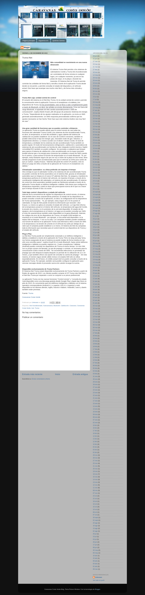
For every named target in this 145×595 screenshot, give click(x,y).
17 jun (95, 545)
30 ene (95, 379)
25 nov (95, 463)
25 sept (95, 192)
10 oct (95, 186)
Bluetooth (56, 305)
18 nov (95, 178)
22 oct (95, 498)
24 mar (95, 311)
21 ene (95, 398)
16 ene (95, 83)
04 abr (95, 563)
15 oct (95, 507)
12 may (95, 75)
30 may (95, 550)
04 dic (95, 88)
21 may (95, 105)
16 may (95, 257)
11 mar (95, 124)
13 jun (95, 230)
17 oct (95, 183)
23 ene (95, 143)
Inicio (57, 374)
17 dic (95, 430)
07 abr (95, 110)
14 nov (95, 479)
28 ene (95, 384)
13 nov (95, 482)
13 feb (95, 352)
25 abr (95, 273)
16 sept (95, 194)
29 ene (95, 140)
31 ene (95, 376)
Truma (30, 293)
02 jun (95, 240)
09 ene (95, 414)
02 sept (95, 520)
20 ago (95, 523)
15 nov (95, 477)
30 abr (95, 268)
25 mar (95, 308)
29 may (95, 102)
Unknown (98, 577)
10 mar (95, 126)
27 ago (95, 213)
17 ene (95, 401)
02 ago (95, 531)
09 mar (95, 129)
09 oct (95, 189)
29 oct (95, 181)
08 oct (95, 512)
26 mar (95, 113)
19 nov (95, 175)
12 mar (95, 319)
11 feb (95, 357)
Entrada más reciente (32, 374)
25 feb (95, 135)
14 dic (95, 436)
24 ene (95, 390)
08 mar (95, 569)
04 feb (95, 371)
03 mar (95, 330)
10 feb (95, 360)
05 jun (95, 235)
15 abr (95, 284)
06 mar (95, 325)
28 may (95, 246)
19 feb (95, 344)
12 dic (95, 441)
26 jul (95, 534)
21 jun (95, 59)
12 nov (95, 485)
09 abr (95, 289)
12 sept (95, 200)
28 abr (95, 270)
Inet (32, 308)
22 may (95, 251)
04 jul (95, 539)
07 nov (95, 493)
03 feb (95, 374)
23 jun (95, 221)
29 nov (95, 455)
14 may (95, 259)
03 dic (95, 450)
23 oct (95, 496)
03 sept (95, 208)
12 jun (95, 232)
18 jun (95, 227)
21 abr (95, 281)
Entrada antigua (80, 374)
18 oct (95, 501)
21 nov (95, 170)
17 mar (95, 314)
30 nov (95, 91)
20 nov (95, 94)
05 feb (95, 368)
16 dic (95, 433)
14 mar (95, 316)
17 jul (95, 99)
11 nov (95, 487)
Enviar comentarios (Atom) (41, 379)
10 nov (95, 72)
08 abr (95, 292)
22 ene (95, 145)
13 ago (95, 528)
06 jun (95, 547)
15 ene (95, 403)
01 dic (95, 162)
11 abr (95, 287)
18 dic (95, 86)
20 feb (95, 341)
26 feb (95, 336)
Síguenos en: (43, 41)
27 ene (95, 387)
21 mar (95, 67)
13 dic (95, 439)
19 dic (95, 425)
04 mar (95, 132)
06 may (95, 553)
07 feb (95, 363)
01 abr (95, 303)
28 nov (95, 458)
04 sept (95, 205)
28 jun (95, 56)
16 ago (95, 525)
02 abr (95, 300)
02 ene (95, 422)
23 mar (95, 64)
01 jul (95, 216)
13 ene (95, 409)
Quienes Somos (58, 41)
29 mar (95, 78)
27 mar (95, 61)
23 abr (95, 276)
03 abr (95, 297)
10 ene (95, 412)
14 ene (95, 406)
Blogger (97, 589)
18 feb (95, 346)
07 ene (95, 420)
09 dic (95, 154)
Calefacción (65, 305)
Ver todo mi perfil (98, 580)
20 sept (95, 517)
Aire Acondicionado (35, 305)
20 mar (95, 118)
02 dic (95, 159)
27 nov (95, 164)
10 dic (95, 444)
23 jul (95, 97)
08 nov (95, 490)
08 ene (95, 417)
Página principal (29, 41)
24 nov (95, 167)
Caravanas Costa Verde (31, 297)
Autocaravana (48, 305)
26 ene (95, 80)
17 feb (95, 349)
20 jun (95, 224)
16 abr (95, 555)
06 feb (95, 365)
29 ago (95, 211)
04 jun (95, 238)
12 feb (95, 137)
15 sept (95, 197)
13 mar (95, 121)
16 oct (95, 504)
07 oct (95, 515)
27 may (95, 249)
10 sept (95, 202)
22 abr (95, 278)
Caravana (73, 305)
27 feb (95, 69)
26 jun (95, 219)
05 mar (95, 327)
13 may (95, 262)
